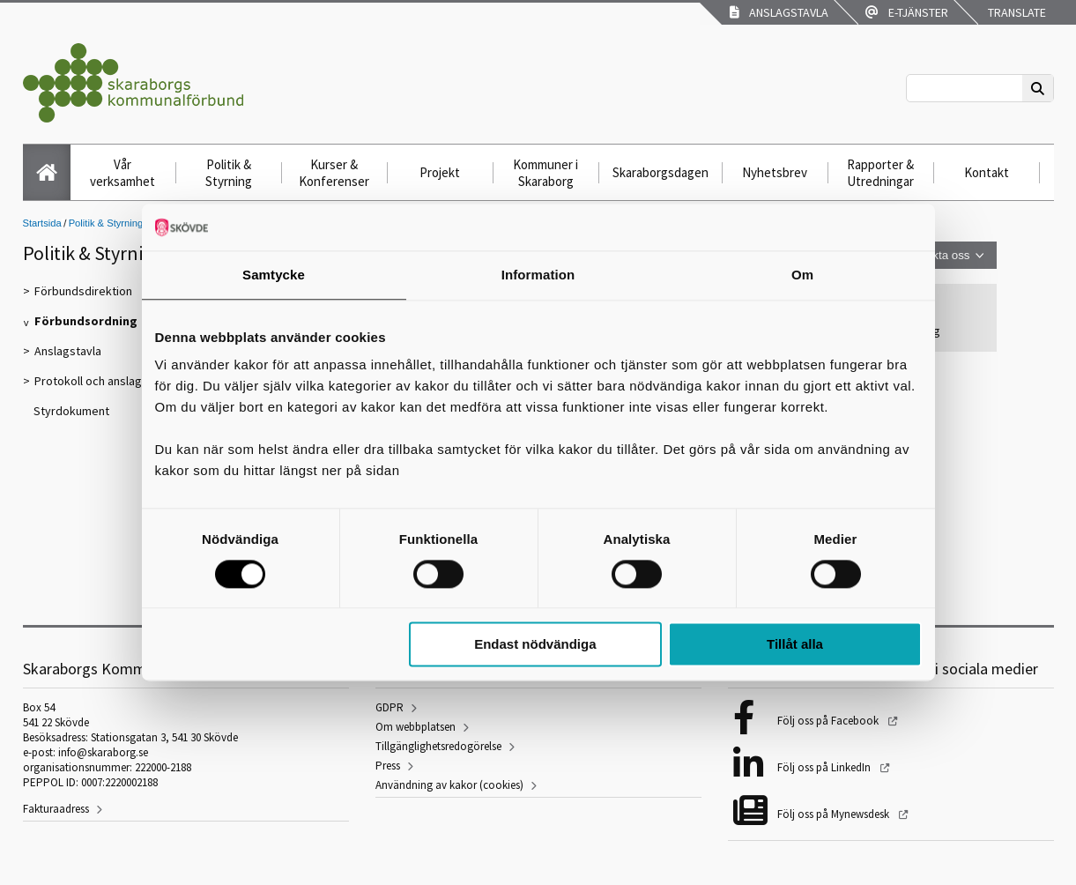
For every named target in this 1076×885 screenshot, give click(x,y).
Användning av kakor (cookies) (449, 784)
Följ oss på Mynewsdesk (834, 814)
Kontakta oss (935, 255)
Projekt (439, 172)
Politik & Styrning (228, 173)
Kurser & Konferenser (334, 173)
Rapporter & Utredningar (880, 173)
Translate (1015, 12)
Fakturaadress (56, 808)
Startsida (42, 223)
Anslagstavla (779, 12)
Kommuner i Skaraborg (545, 173)
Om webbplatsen (415, 726)
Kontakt (986, 172)
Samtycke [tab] (273, 274)
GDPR (389, 707)
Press (387, 765)
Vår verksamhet (122, 173)
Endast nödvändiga (535, 644)
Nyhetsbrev (774, 172)
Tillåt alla (795, 644)
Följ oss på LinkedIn (825, 767)
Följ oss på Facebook (829, 720)
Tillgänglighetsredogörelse (438, 746)
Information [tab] (538, 274)
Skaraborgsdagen (660, 172)
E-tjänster (906, 12)
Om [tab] (802, 274)
